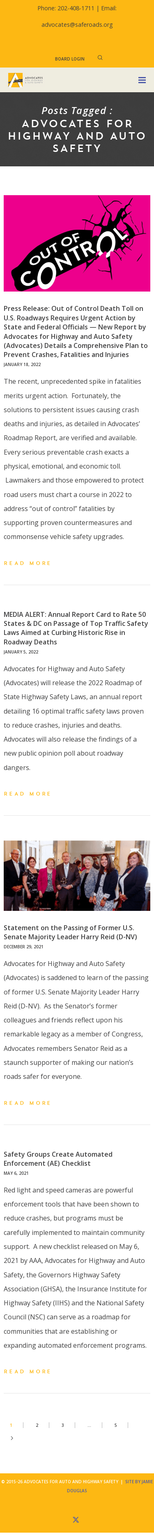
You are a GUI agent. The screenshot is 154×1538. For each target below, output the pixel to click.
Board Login (70, 59)
